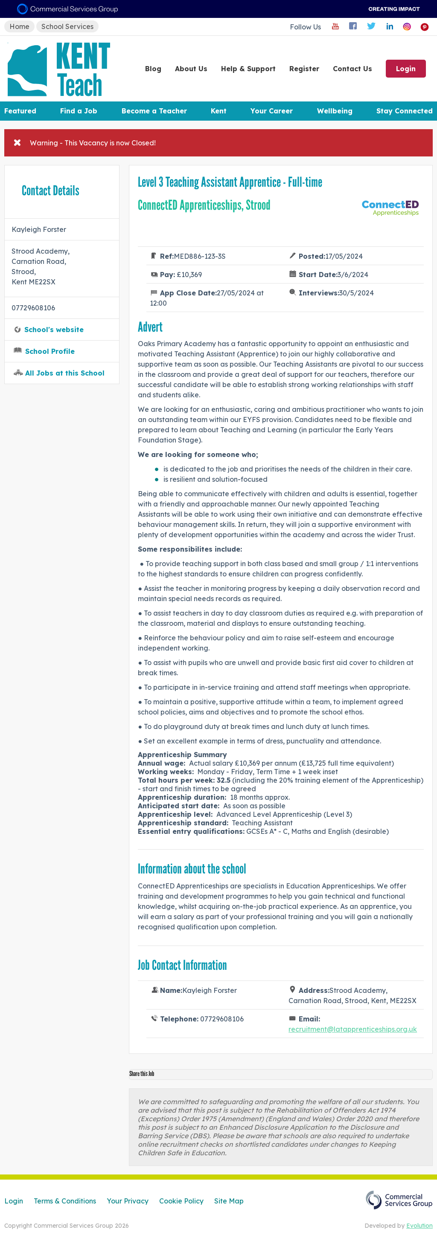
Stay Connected (404, 111)
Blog (153, 68)
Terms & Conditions (65, 1201)
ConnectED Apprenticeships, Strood (204, 205)
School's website (54, 329)
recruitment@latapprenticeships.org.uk (352, 1029)
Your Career (272, 111)
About (191, 68)
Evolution (419, 1225)
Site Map (229, 1201)
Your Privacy (128, 1201)
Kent (219, 111)
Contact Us (352, 68)
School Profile (50, 351)
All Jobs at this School (65, 373)
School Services (67, 26)
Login (406, 68)
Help (248, 68)
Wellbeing (335, 111)
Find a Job (78, 111)
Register (304, 68)
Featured (20, 111)
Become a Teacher (154, 111)
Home (19, 26)
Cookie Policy (181, 1201)
